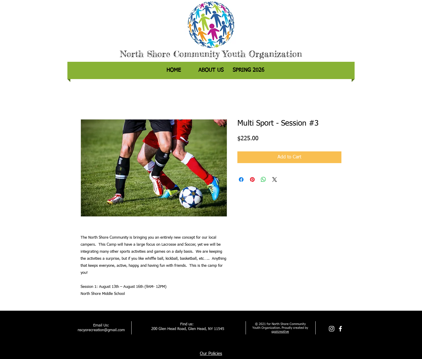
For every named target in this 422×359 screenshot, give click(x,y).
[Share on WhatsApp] (263, 179)
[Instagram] (331, 328)
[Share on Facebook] (241, 179)
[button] (248, 70)
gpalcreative (280, 331)
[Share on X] (274, 179)
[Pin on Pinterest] (252, 179)
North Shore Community (169, 54)
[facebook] (340, 328)
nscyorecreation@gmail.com (101, 330)
